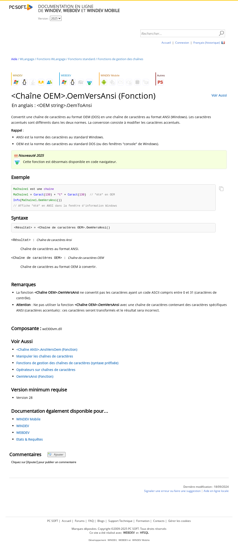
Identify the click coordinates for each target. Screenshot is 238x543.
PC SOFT (52, 521)
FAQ (91, 521)
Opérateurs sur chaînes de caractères (45, 370)
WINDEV (22, 427)
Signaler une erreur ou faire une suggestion (172, 492)
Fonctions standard (81, 59)
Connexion (182, 43)
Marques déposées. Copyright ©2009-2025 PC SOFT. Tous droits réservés (119, 529)
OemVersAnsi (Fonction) (34, 377)
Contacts (159, 521)
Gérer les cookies (179, 521)
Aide (14, 59)
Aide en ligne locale (216, 492)
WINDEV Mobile (28, 420)
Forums (80, 521)
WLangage (27, 59)
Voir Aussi (219, 95)
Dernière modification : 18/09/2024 (206, 488)
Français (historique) (206, 43)
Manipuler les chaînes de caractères (44, 357)
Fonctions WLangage (51, 59)
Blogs (101, 521)
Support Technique (120, 521)
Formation (142, 521)
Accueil (166, 43)
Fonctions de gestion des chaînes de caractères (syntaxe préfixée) (67, 364)
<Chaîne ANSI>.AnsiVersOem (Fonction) (46, 350)
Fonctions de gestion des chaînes (120, 59)
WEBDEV (22, 433)
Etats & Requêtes (29, 440)
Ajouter (55, 455)
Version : (44, 18)
